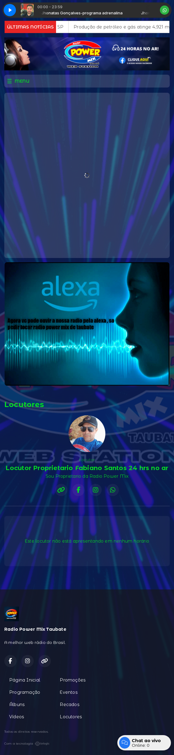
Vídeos (16, 716)
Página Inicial (24, 680)
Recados (69, 704)
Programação (24, 692)
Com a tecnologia (27, 744)
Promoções (72, 680)
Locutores (71, 716)
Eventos (68, 692)
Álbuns (17, 704)
